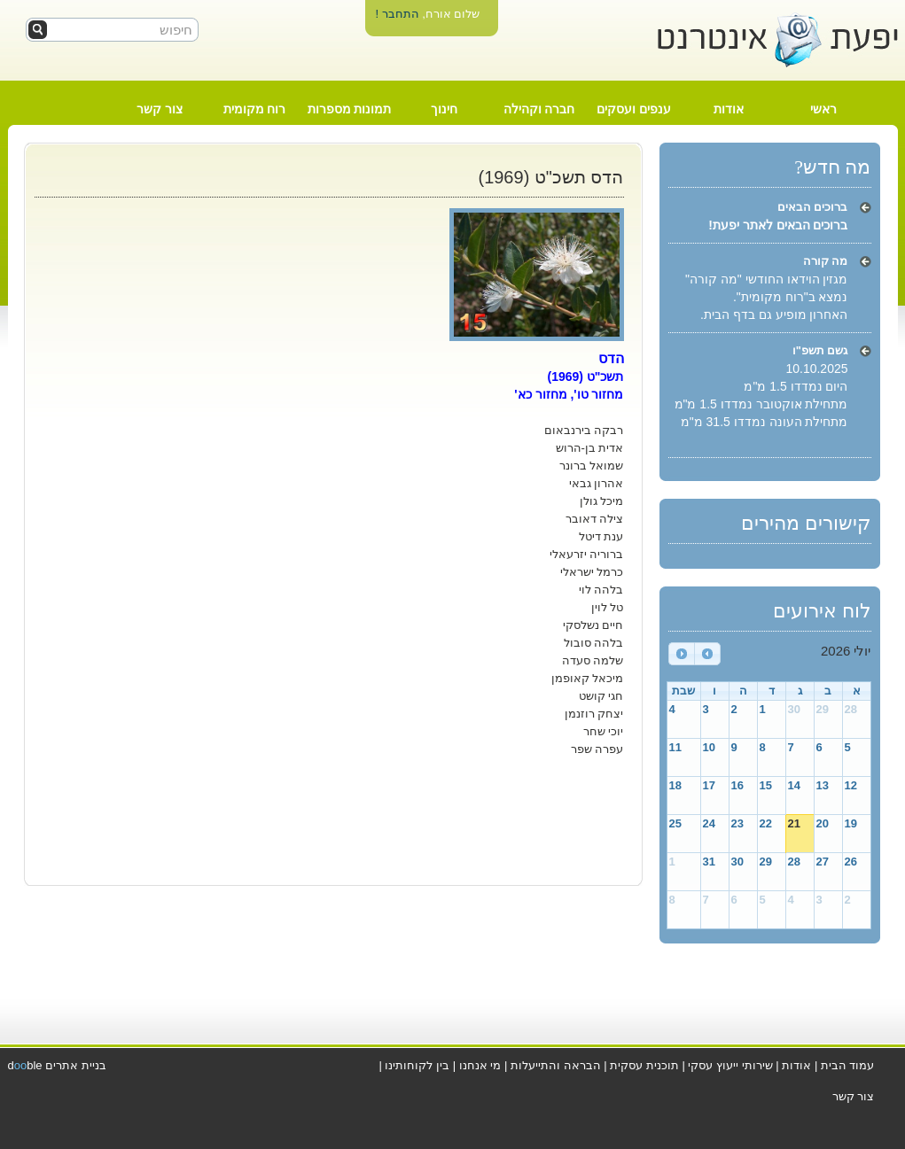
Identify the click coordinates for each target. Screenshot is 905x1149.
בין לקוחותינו (417, 1065)
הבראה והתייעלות (556, 1065)
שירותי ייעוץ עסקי (730, 1065)
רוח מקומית (254, 109)
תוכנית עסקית (644, 1065)
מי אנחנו (480, 1065)
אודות (729, 109)
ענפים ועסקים (634, 109)
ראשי (823, 109)
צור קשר (160, 109)
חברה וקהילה (539, 109)
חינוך (444, 109)
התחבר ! (396, 13)
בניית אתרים (75, 1065)
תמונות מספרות (350, 109)
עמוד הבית (848, 1065)
